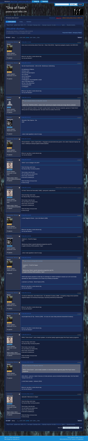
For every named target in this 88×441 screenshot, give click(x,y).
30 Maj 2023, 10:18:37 (26, 187)
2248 (34, 37)
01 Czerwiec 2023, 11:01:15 (27, 393)
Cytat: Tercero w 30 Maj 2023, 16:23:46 (33, 261)
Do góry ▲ (81, 437)
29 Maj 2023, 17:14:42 (26, 42)
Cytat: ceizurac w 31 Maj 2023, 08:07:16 (33, 365)
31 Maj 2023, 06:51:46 (26, 313)
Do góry (8, 420)
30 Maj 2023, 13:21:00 (26, 215)
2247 (31, 37)
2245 (24, 37)
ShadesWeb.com (16, 439)
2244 (21, 37)
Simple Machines (16, 437)
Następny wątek (77, 32)
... (19, 37)
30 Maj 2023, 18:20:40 (26, 257)
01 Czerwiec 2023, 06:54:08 (27, 362)
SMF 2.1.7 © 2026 (8, 437)
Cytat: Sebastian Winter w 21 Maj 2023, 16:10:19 (35, 101)
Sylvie (63, 25)
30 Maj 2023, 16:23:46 (26, 236)
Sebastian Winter (12, 42)
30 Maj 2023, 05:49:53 (26, 138)
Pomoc (69, 437)
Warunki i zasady (74, 437)
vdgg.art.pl (58, 18)
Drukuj (80, 37)
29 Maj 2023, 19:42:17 (26, 62)
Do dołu (8, 37)
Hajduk (9, 97)
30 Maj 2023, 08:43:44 (26, 159)
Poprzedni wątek (67, 32)
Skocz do (60, 427)
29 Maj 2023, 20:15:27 (26, 117)
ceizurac (9, 160)
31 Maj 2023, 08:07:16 (26, 334)
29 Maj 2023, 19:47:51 (26, 97)
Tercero (9, 117)
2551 (38, 37)
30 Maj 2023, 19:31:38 (26, 292)
